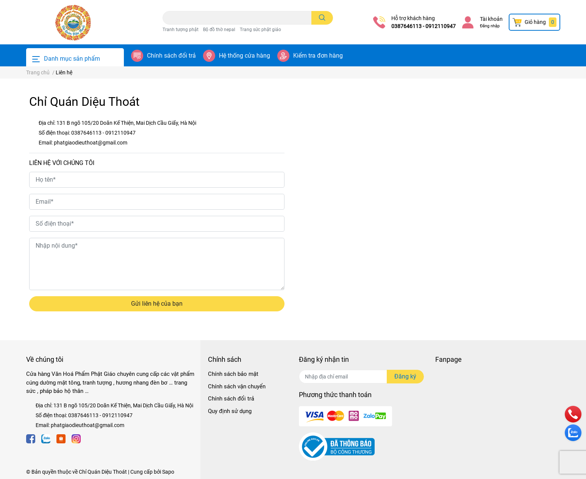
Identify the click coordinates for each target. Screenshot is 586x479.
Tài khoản (491, 19)
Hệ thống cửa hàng (244, 55)
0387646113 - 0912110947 (423, 26)
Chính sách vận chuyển (237, 386)
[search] (322, 18)
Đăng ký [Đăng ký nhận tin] (405, 376)
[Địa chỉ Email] (361, 376)
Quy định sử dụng (230, 411)
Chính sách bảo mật (233, 374)
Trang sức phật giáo (260, 29)
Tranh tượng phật (180, 29)
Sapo (168, 472)
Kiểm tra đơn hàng (318, 55)
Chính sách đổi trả (171, 55)
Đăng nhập (490, 26)
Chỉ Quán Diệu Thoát (103, 472)
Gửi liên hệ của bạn (157, 303)
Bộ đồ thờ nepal (219, 29)
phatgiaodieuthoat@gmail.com (90, 143)
